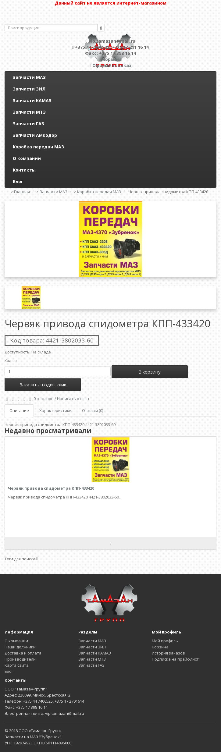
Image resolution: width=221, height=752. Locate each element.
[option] (110, 239)
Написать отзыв (73, 398)
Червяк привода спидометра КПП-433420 (51, 488)
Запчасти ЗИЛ (29, 89)
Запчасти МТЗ (29, 112)
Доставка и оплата (23, 653)
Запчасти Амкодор (35, 135)
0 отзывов (44, 398)
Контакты (24, 170)
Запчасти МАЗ (29, 77)
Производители (20, 659)
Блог (18, 181)
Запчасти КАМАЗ (32, 100)
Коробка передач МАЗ (38, 147)
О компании (27, 158)
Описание (19, 410)
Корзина (160, 647)
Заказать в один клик (43, 384)
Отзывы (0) (92, 410)
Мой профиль (165, 641)
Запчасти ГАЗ (28, 123)
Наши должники (20, 647)
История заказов (168, 653)
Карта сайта (17, 665)
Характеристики (55, 410)
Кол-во (11, 360)
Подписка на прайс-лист (175, 659)
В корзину (149, 372)
